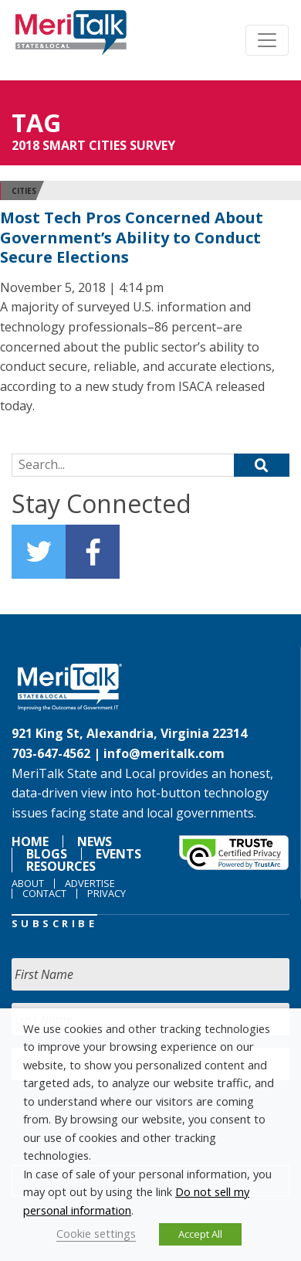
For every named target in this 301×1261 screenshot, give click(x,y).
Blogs (46, 853)
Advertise (90, 883)
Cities (24, 190)
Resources (61, 866)
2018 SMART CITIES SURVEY (93, 145)
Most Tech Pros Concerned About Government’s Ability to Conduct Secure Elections (131, 237)
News (94, 841)
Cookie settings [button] (96, 1233)
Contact (44, 893)
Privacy (106, 893)
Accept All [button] (200, 1234)
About (28, 883)
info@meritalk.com (164, 753)
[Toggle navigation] (267, 40)
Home (30, 841)
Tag (36, 122)
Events (118, 853)
